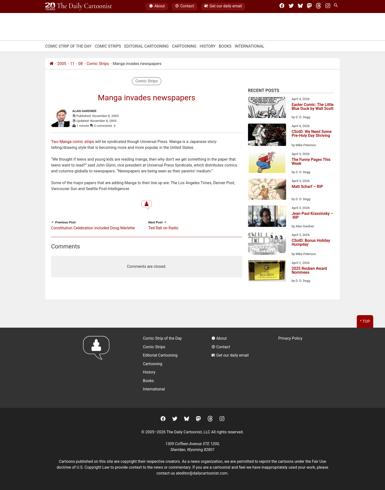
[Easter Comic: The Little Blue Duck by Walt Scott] (267, 108)
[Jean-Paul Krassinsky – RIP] (267, 217)
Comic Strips (108, 46)
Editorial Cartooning (146, 46)
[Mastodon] (309, 7)
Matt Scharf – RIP (307, 187)
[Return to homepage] (97, 367)
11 (72, 63)
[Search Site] (337, 7)
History (208, 46)
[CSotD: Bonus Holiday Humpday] (267, 244)
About (157, 6)
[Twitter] (291, 7)
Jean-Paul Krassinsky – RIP (312, 216)
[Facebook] (282, 7)
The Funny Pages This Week (311, 162)
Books (225, 46)
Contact (184, 6)
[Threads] (318, 7)
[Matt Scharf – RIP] (267, 190)
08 (80, 63)
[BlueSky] (300, 7)
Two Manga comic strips (72, 141)
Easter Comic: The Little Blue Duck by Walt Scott (313, 107)
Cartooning (184, 46)
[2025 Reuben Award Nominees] (267, 271)
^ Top (365, 321)
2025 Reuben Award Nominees (309, 271)
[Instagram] (328, 7)
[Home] (52, 64)
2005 (61, 63)
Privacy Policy (290, 338)
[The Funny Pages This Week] (267, 163)
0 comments (105, 126)
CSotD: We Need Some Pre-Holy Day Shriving (312, 134)
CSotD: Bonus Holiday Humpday (311, 243)
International (249, 46)
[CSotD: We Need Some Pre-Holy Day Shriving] (267, 136)
